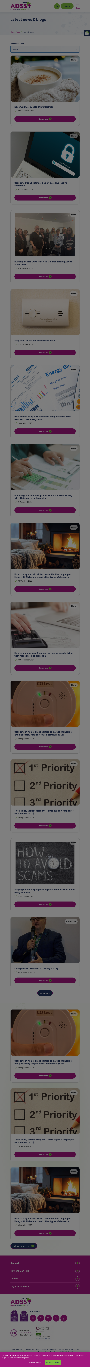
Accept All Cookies (52, 1362)
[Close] (86, 1355)
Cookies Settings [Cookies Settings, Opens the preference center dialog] (35, 1362)
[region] (45, 1359)
